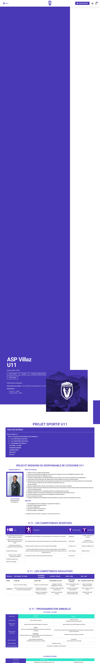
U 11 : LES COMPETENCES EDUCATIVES (18, 441)
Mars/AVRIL (12, 452)
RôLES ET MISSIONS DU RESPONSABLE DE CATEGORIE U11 (23, 436)
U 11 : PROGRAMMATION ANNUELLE (17, 443)
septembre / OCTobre (15, 445)
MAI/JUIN (11, 454)
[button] (92, 430)
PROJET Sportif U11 (12, 434)
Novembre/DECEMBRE (15, 447)
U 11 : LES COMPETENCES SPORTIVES (17, 439)
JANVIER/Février (13, 450)
